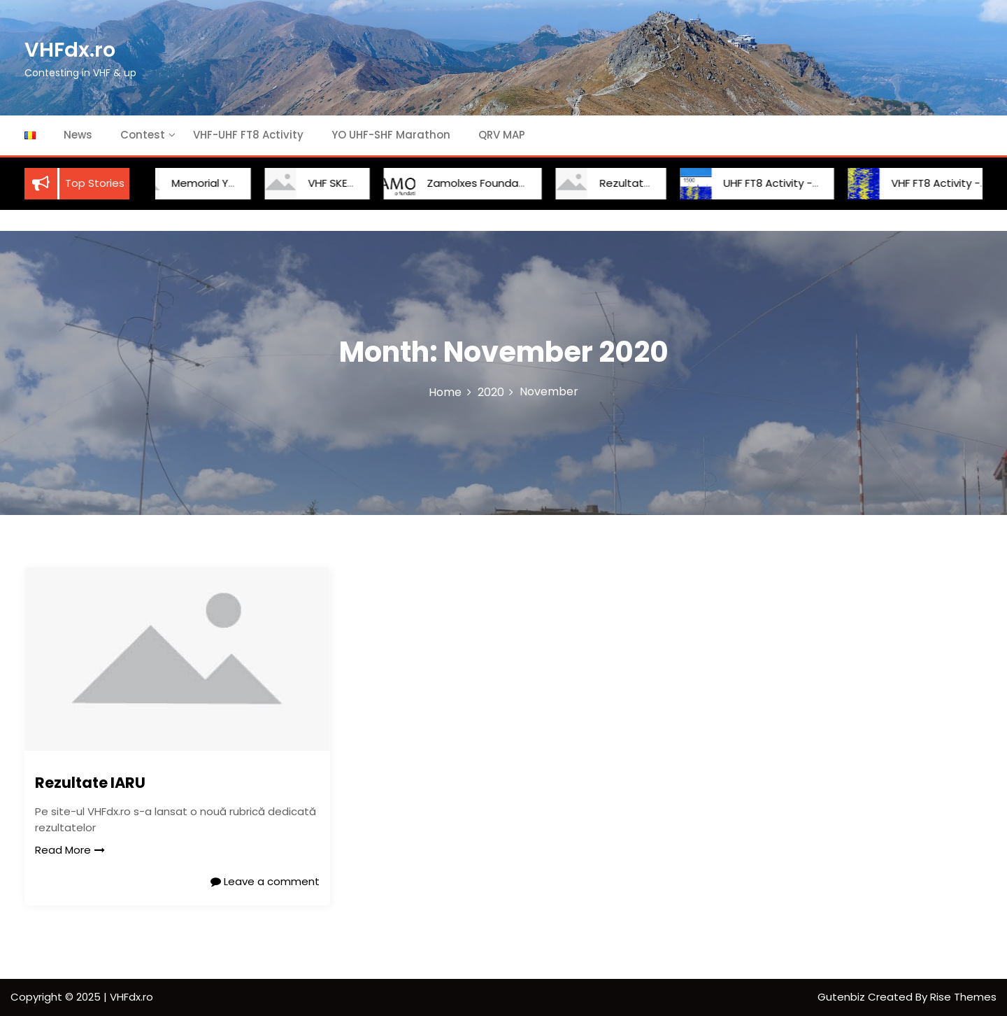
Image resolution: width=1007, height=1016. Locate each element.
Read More (70, 849)
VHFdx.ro (69, 50)
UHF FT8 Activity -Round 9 (774, 183)
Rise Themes (963, 996)
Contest (142, 134)
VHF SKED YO (324, 183)
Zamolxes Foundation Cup (480, 183)
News (78, 134)
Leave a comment (265, 881)
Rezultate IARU (623, 183)
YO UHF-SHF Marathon (390, 134)
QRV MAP (501, 134)
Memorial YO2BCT (202, 183)
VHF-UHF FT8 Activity (248, 134)
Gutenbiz (842, 996)
